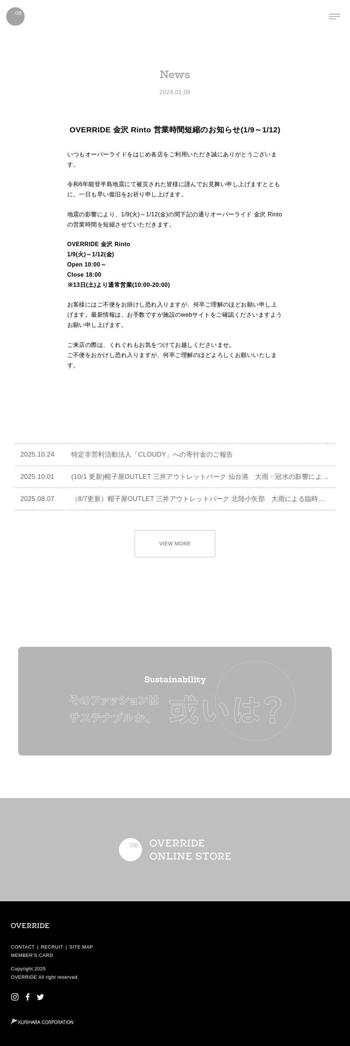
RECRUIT (52, 947)
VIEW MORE (175, 543)
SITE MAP (81, 947)
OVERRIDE (24, 977)
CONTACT (23, 947)
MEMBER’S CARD (32, 955)
